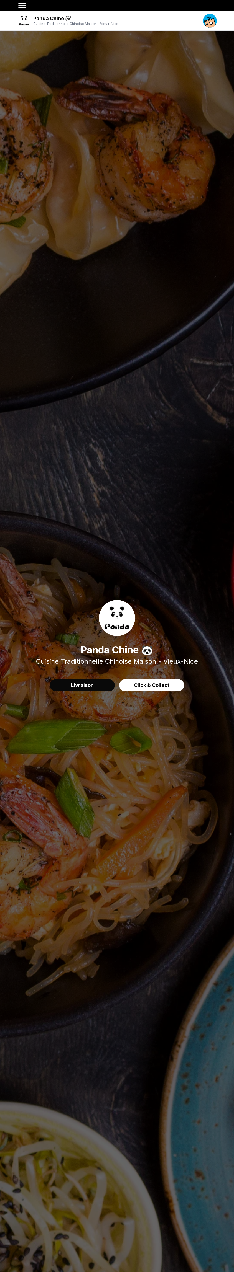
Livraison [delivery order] (82, 685)
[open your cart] (210, 21)
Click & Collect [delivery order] (151, 685)
